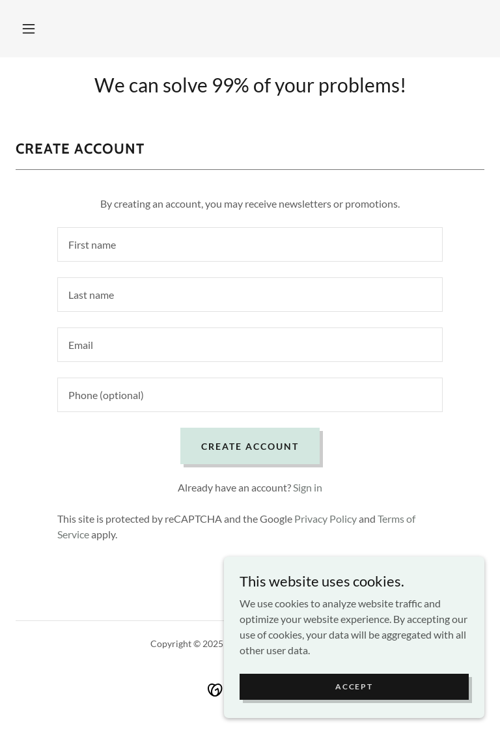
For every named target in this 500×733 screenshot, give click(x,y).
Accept (353, 686)
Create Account (250, 446)
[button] (29, 29)
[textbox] (250, 244)
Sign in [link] (307, 487)
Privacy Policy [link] (325, 518)
